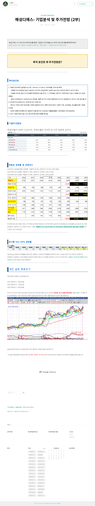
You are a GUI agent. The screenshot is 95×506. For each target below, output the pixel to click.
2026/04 (56, 448)
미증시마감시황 (41, 480)
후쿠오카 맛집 (32, 492)
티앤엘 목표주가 (32, 476)
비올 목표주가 (41, 489)
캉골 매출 (40, 454)
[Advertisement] (47, 372)
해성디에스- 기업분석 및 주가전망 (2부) (47, 19)
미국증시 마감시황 (42, 458)
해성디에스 (19, 407)
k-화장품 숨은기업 (32, 467)
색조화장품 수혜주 (32, 451)
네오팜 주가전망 (32, 458)
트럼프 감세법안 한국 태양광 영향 (32, 489)
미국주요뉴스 (41, 476)
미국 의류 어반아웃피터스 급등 (32, 483)
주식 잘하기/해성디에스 (47, 15)
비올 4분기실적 (32, 480)
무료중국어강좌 (41, 486)
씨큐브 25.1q (32, 486)
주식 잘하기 (11, 407)
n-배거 (12, 3)
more (44, 448)
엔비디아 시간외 (41, 495)
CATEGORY (85, 4)
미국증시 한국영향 (32, 454)
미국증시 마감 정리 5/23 (32, 495)
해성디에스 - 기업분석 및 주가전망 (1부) (17, 411)
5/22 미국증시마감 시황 (32, 461)
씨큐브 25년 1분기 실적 (32, 470)
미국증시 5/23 (41, 464)
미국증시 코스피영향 (42, 451)
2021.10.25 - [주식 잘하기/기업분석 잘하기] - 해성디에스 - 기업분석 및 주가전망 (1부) (37, 45)
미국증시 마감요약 (42, 470)
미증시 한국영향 (41, 461)
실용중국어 (40, 492)
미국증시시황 (41, 473)
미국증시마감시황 (42, 483)
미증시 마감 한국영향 (32, 464)
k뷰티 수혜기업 (41, 467)
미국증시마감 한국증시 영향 (32, 473)
